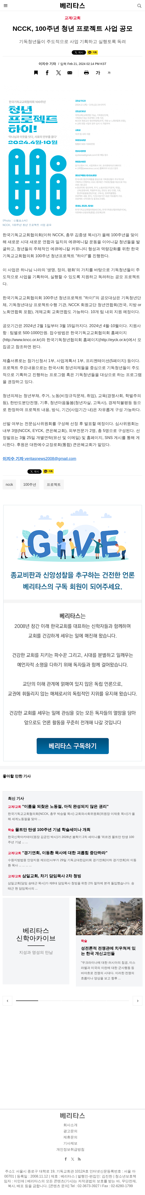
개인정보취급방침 (70, 1149)
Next (137, 1001)
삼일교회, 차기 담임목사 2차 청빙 (51, 876)
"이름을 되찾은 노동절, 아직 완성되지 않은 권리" (65, 806)
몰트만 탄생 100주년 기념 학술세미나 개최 (52, 829)
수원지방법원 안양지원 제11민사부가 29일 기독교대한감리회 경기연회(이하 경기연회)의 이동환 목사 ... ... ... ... (72, 862)
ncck (9, 484)
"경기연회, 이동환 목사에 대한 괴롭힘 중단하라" (64, 853)
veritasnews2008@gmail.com (50, 458)
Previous (7, 1001)
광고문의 (70, 1131)
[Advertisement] (72, 1052)
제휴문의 (70, 1137)
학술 (84, 941)
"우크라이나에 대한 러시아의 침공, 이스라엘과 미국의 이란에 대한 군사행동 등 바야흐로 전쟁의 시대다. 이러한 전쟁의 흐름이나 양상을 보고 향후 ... (108, 970)
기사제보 (70, 1143)
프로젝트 (54, 484)
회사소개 (70, 1125)
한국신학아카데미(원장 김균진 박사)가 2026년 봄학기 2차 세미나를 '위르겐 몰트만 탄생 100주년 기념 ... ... (71, 839)
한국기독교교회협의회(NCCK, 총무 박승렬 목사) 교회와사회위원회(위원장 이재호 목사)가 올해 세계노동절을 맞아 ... (71, 816)
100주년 (29, 484)
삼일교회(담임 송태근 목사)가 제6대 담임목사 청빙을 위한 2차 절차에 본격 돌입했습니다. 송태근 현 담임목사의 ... (71, 885)
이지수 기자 (48, 64)
